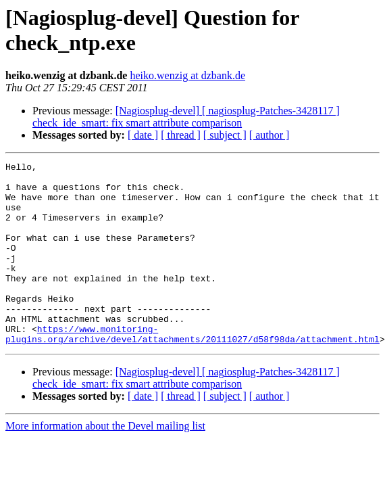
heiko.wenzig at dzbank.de (187, 75)
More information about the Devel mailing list (105, 462)
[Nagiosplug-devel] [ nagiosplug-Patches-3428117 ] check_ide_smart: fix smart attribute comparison (186, 117)
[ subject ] (225, 135)
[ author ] (269, 135)
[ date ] (143, 135)
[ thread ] (181, 135)
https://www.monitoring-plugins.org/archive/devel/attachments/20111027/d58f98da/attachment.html (192, 369)
